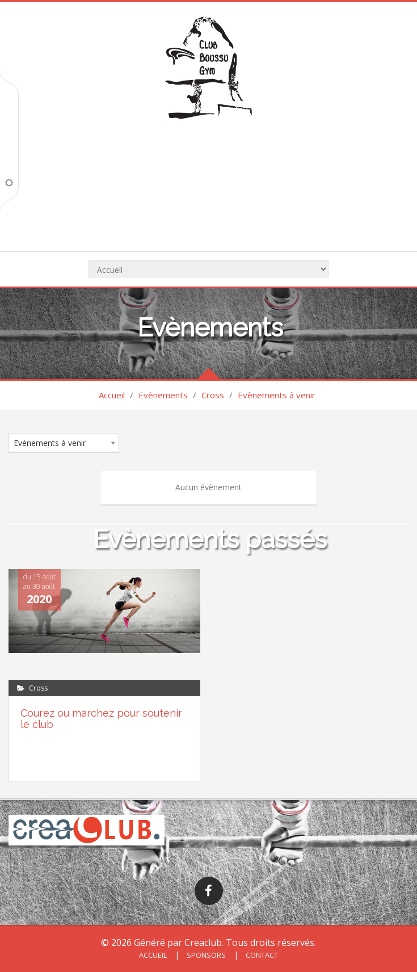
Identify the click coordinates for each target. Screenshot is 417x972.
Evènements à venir (276, 395)
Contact (261, 955)
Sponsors (205, 955)
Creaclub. (204, 942)
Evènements (163, 395)
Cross (212, 395)
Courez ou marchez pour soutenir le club (101, 718)
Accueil (112, 395)
